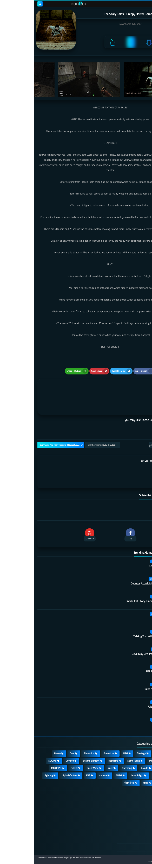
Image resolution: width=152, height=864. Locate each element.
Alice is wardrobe (124, 689)
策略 (111, 765)
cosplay (139, 743)
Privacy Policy (130, 814)
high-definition (35, 758)
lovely (140, 765)
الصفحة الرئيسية (129, 790)
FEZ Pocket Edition (123, 654)
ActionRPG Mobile (98, 23)
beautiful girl (103, 758)
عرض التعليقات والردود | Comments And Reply (25, 428)
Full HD (39, 751)
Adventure (75, 736)
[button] (139, 860)
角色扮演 (95, 765)
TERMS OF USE (129, 806)
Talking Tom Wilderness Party (116, 619)
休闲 (125, 765)
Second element (57, 743)
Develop (36, 743)
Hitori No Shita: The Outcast (56, 816)
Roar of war (127, 707)
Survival (18, 743)
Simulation (55, 736)
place (76, 751)
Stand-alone (99, 743)
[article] (40, 388)
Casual (124, 736)
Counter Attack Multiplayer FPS (115, 566)
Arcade (110, 751)
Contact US (131, 830)
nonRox (123, 853)
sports (140, 758)
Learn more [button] (119, 861)
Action (140, 736)
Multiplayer (120, 743)
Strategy (107, 736)
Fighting (14, 758)
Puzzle (23, 736)
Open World (58, 751)
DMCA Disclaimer (128, 797)
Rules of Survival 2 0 (122, 672)
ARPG (85, 758)
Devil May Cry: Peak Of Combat (116, 636)
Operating (93, 751)
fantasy (139, 751)
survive (69, 758)
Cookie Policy (130, 822)
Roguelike (79, 743)
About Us (132, 838)
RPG (91, 736)
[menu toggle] (146, 3)
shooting (122, 758)
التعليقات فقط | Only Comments (68, 428)
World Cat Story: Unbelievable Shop (113, 584)
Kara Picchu (127, 601)
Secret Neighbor (124, 549)
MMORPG (22, 751)
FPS (54, 758)
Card (38, 736)
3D (124, 751)
